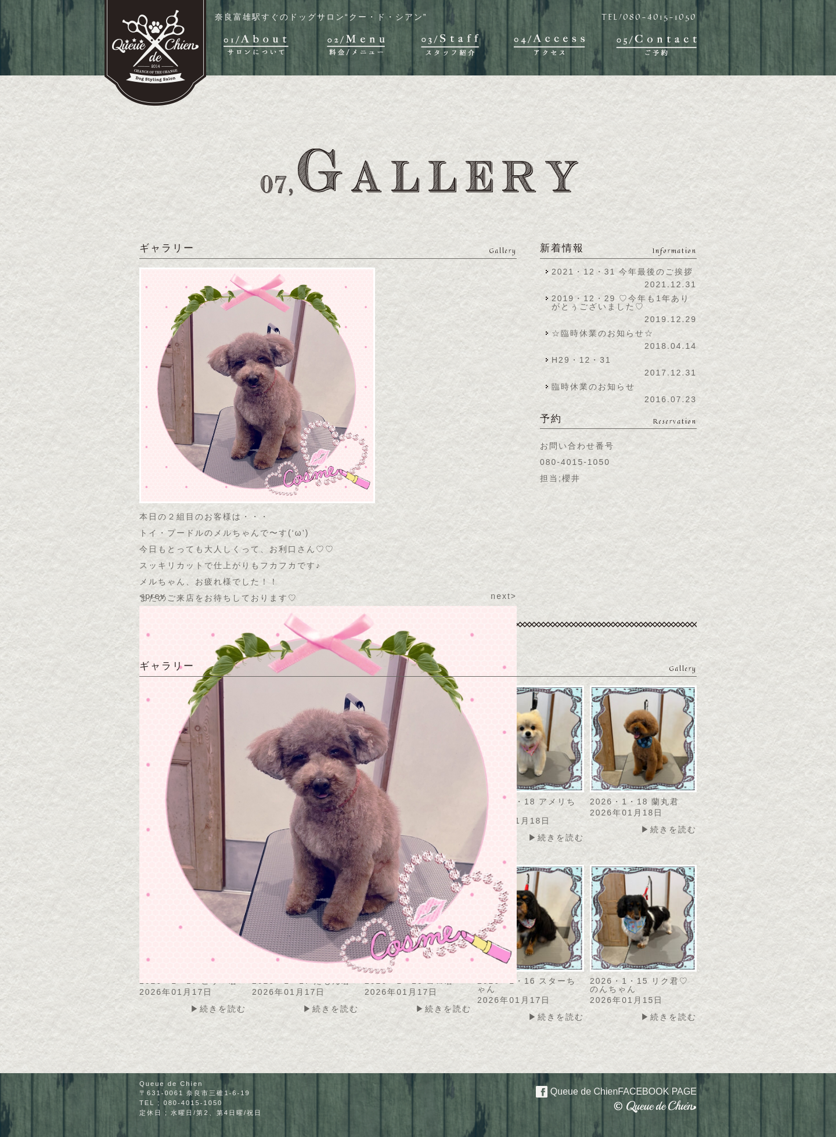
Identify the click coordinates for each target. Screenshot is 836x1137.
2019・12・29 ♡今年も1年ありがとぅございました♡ (621, 302)
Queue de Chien (609, 1090)
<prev (152, 596)
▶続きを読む (556, 837)
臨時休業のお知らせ (593, 386)
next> (504, 596)
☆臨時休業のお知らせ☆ (603, 333)
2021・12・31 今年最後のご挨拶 (622, 271)
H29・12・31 (585, 359)
